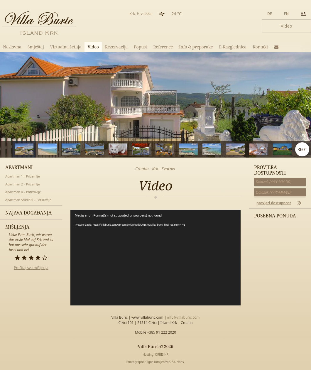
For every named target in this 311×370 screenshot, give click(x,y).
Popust (140, 47)
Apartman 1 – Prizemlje (22, 176)
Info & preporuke (196, 47)
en (286, 13)
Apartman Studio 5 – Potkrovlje (28, 199)
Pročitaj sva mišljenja (31, 267)
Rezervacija (116, 47)
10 (249, 149)
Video (93, 47)
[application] (155, 257)
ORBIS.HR (161, 354)
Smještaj (36, 47)
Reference (163, 47)
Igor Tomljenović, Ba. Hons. (166, 362)
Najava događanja (28, 213)
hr (303, 13)
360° (302, 149)
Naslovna (12, 47)
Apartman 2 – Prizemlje (22, 184)
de (269, 13)
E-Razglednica (233, 47)
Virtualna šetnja (66, 47)
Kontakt (260, 47)
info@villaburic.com (183, 317)
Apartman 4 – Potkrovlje (23, 192)
